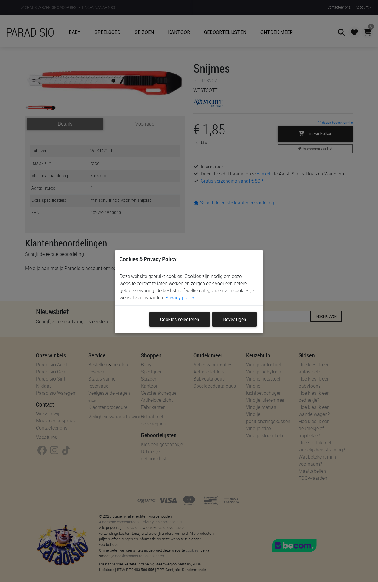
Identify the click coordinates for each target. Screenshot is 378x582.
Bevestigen (234, 319)
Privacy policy (179, 297)
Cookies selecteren (179, 319)
